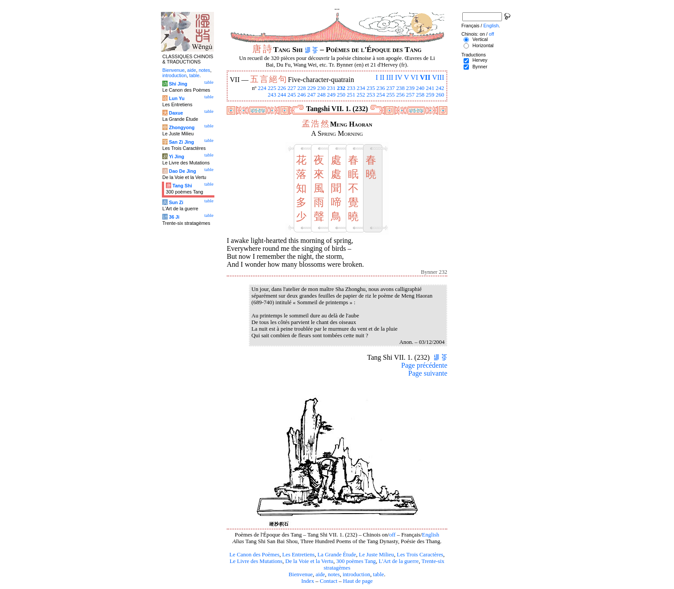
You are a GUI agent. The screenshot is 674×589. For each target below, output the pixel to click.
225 (272, 88)
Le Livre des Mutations (255, 561)
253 (371, 95)
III (389, 77)
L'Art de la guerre (398, 561)
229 (311, 88)
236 (380, 88)
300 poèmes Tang (356, 561)
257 (410, 95)
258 (420, 95)
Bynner (479, 66)
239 (410, 88)
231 (331, 88)
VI (414, 77)
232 (341, 88)
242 (440, 88)
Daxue (176, 113)
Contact (328, 581)
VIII (438, 77)
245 (292, 95)
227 (292, 88)
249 (331, 95)
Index (307, 581)
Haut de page (358, 581)
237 (390, 88)
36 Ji (174, 217)
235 (371, 88)
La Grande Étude (337, 555)
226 (281, 88)
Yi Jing (176, 156)
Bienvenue (300, 574)
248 (321, 95)
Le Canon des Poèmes (254, 555)
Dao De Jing (182, 171)
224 (262, 88)
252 (361, 95)
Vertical (480, 39)
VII (425, 77)
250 (341, 95)
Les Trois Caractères (420, 555)
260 (440, 95)
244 (281, 95)
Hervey (479, 60)
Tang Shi (182, 185)
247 (311, 95)
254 (380, 95)
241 (430, 88)
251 (351, 95)
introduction (357, 574)
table (378, 574)
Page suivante (427, 373)
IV (399, 77)
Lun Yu (176, 98)
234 (361, 88)
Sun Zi (176, 202)
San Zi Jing (181, 142)
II (382, 77)
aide (320, 574)
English (430, 535)
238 (400, 88)
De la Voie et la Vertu (309, 561)
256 (400, 95)
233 (351, 88)
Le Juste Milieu (376, 555)
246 (301, 95)
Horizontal (483, 45)
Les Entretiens (298, 555)
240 (420, 88)
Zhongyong (182, 127)
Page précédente (424, 365)
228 (301, 88)
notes (334, 574)
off (392, 535)
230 (321, 88)
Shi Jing (178, 83)
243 (272, 95)
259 (430, 95)
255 (390, 95)
